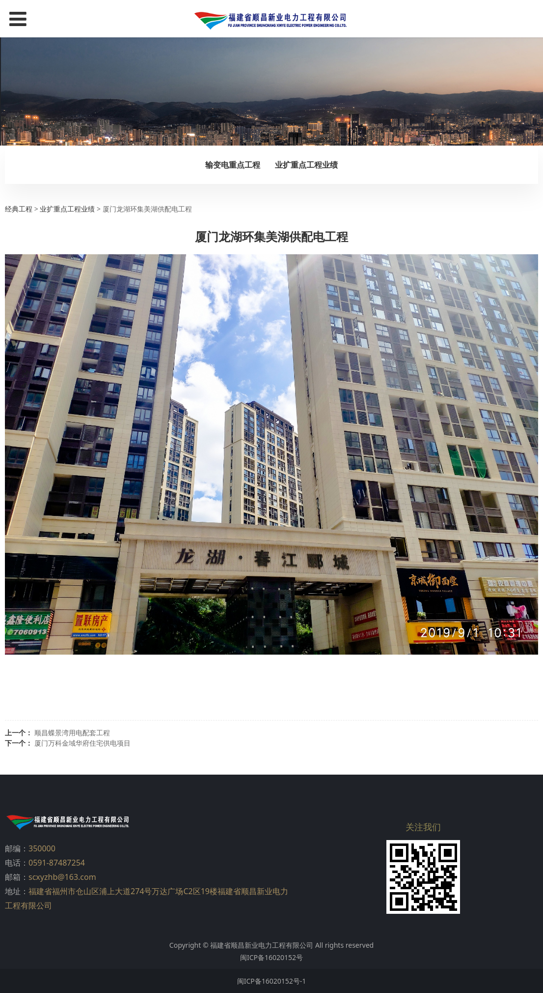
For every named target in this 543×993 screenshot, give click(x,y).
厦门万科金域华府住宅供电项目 (82, 743)
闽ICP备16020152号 (271, 957)
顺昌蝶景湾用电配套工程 (72, 732)
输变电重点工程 (232, 164)
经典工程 (18, 208)
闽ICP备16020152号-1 (271, 981)
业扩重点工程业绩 (306, 164)
